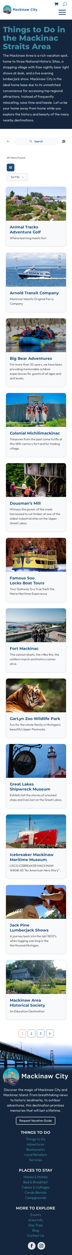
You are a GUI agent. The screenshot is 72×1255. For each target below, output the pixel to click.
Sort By (15, 177)
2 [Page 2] (31, 1033)
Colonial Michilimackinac (35, 433)
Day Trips (35, 1225)
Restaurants (35, 1149)
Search (36, 141)
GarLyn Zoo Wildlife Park (35, 718)
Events (35, 1215)
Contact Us (35, 1235)
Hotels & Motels (36, 1177)
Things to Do (35, 1139)
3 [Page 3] (40, 1033)
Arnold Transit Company (34, 293)
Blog (35, 1230)
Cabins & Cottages (36, 1187)
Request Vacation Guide (35, 1120)
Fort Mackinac (24, 648)
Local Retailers (35, 1154)
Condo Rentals (36, 1192)
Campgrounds (35, 1197)
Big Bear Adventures (31, 358)
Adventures (35, 1144)
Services (35, 1160)
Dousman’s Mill (25, 503)
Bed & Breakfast (35, 1182)
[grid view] (10, 167)
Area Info (35, 1220)
